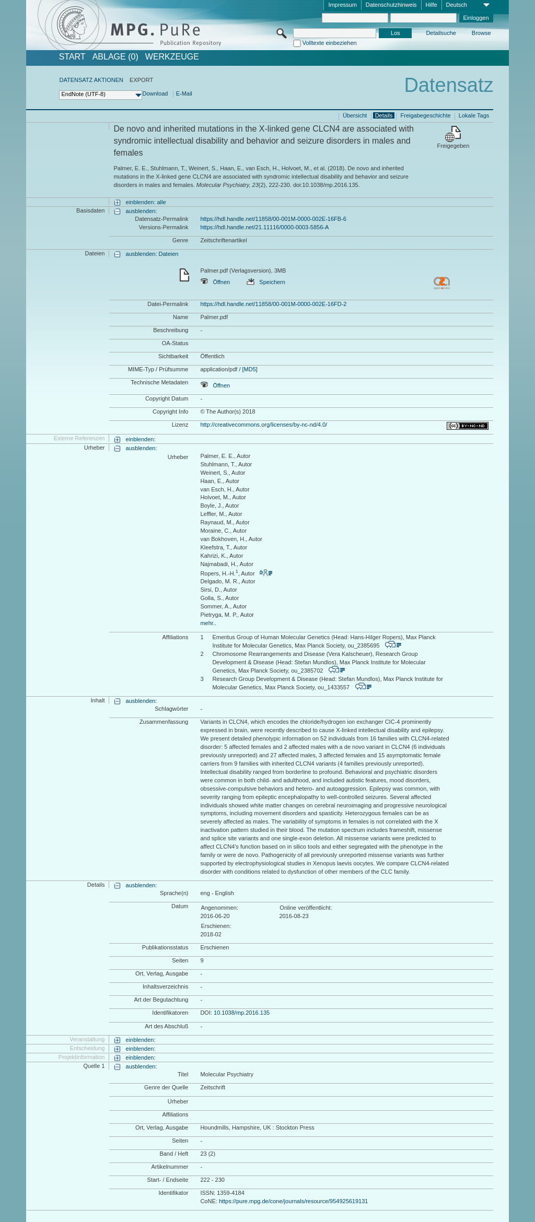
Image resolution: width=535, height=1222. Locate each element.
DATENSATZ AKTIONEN (91, 80)
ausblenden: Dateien (152, 254)
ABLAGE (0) (115, 57)
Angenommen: (219, 907)
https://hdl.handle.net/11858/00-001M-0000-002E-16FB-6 (273, 219)
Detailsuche (441, 33)
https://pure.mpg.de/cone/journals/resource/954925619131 (293, 1201)
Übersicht (355, 115)
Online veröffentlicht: (306, 907)
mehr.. (208, 623)
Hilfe (431, 5)
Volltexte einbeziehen (330, 43)
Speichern (266, 282)
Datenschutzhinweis (391, 5)
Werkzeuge (172, 57)
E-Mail (184, 93)
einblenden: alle (146, 202)
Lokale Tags (474, 115)
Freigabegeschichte (426, 115)
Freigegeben (453, 146)
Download (155, 93)
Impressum (342, 5)
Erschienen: (216, 926)
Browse (481, 33)
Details (384, 115)
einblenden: (141, 439)
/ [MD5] (247, 369)
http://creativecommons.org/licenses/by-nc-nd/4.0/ (263, 424)
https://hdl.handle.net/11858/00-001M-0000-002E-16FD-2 (273, 304)
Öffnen (215, 282)
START (72, 57)
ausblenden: (141, 211)
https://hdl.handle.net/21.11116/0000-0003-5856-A (264, 227)
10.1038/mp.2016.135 (242, 1012)
